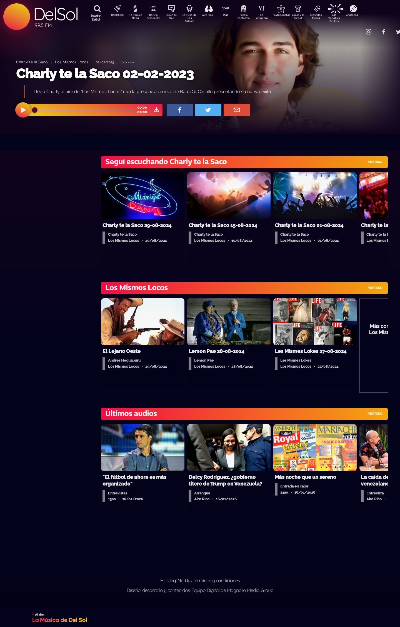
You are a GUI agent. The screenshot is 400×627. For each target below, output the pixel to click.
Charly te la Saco (32, 61)
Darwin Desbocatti (154, 17)
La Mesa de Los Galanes (193, 18)
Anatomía (368, 16)
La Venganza (271, 17)
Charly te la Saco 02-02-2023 (104, 73)
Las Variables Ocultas (348, 18)
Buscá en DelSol (96, 17)
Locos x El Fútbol (310, 17)
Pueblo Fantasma (251, 17)
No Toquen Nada (134, 17)
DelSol (55, 14)
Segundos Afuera (329, 17)
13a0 (232, 16)
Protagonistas (290, 16)
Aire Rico (212, 16)
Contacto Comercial (357, 28)
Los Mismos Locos (71, 61)
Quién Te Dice (174, 17)
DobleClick (115, 16)
